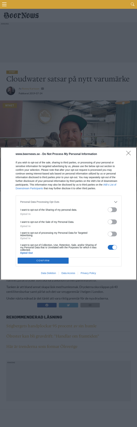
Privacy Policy (88, 273)
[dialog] (68, 213)
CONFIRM (43, 260)
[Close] (129, 154)
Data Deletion (48, 273)
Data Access (68, 273)
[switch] (112, 209)
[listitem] (68, 202)
